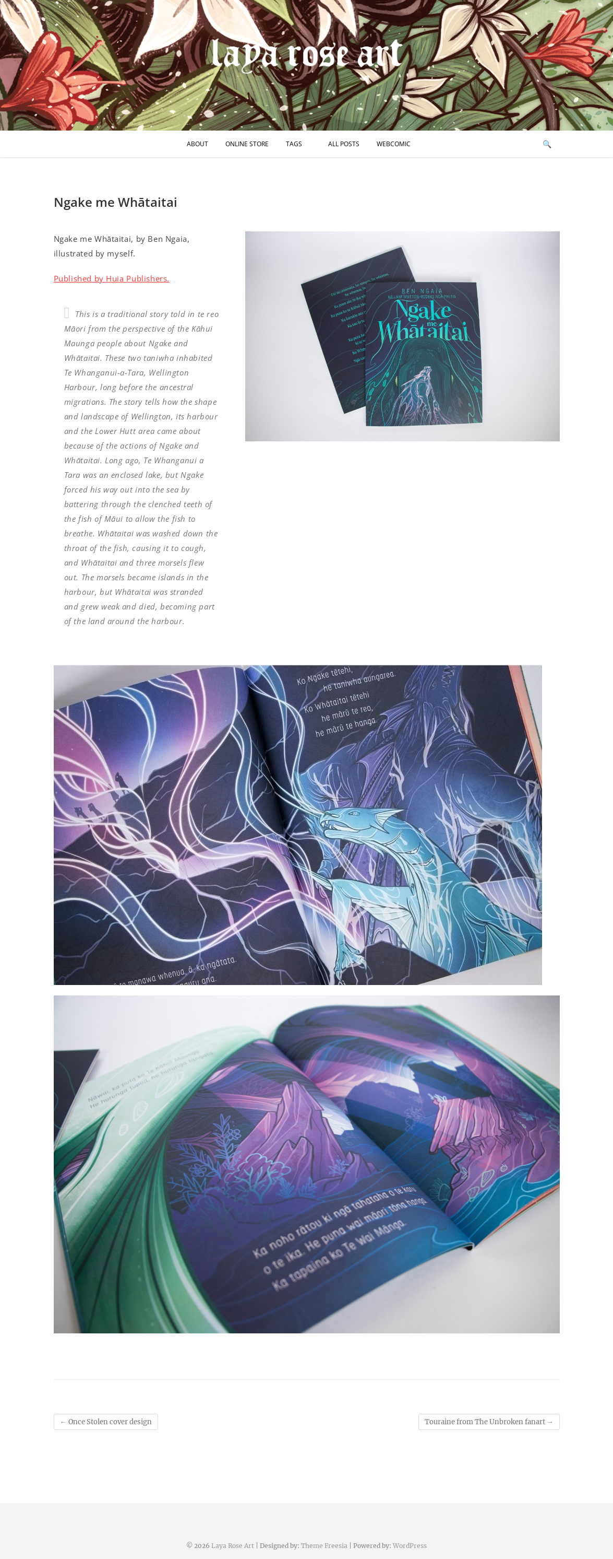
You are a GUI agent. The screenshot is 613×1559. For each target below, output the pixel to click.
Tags (294, 143)
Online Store (247, 143)
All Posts (343, 143)
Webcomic (394, 143)
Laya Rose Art (232, 1546)
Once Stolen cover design (106, 1421)
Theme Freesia (324, 1546)
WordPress (410, 1546)
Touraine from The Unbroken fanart (489, 1421)
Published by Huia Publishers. (112, 278)
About (197, 143)
